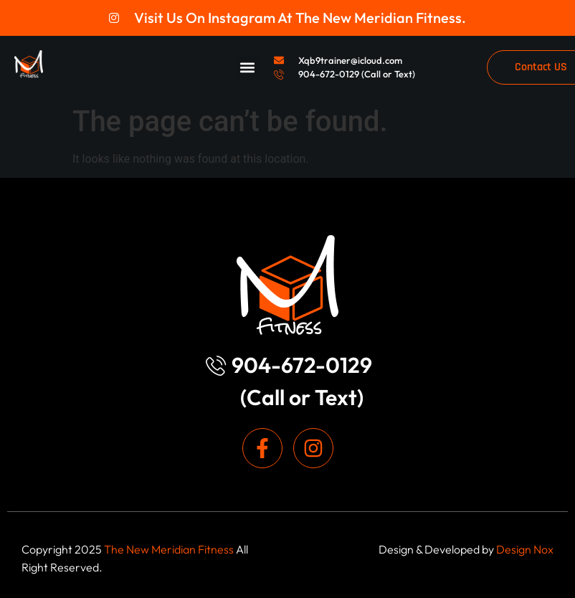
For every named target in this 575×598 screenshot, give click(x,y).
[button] (248, 68)
